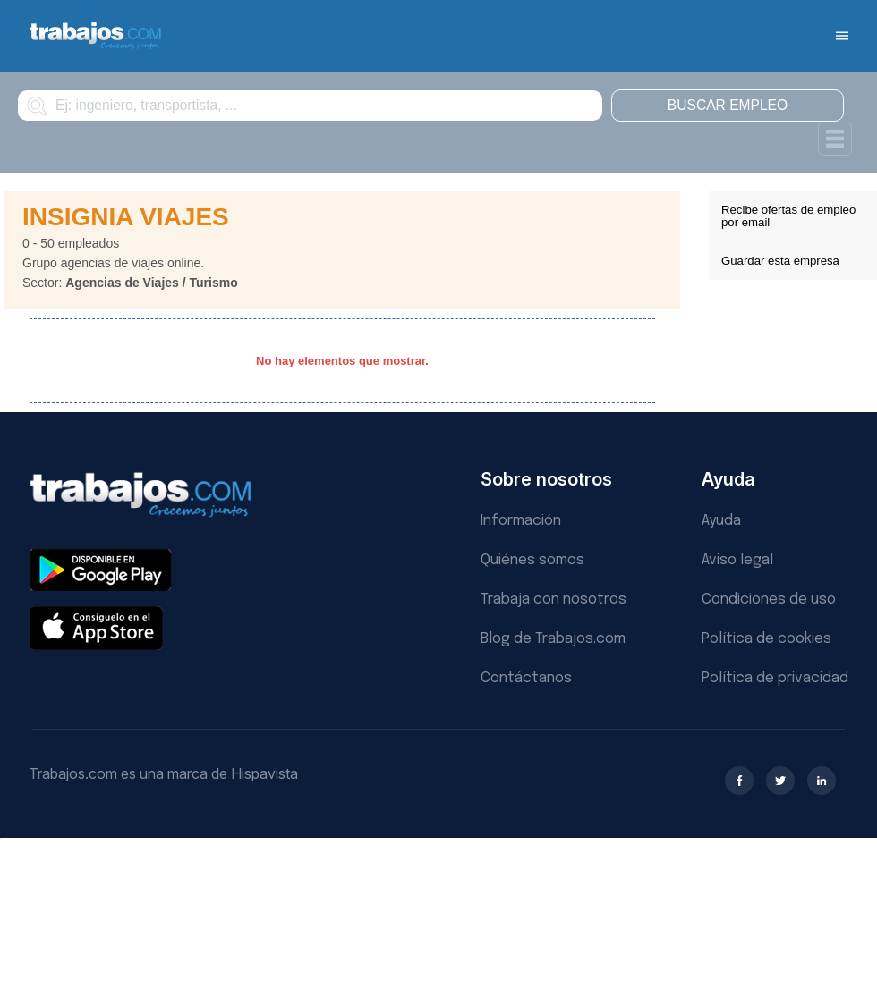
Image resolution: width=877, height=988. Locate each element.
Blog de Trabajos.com (553, 638)
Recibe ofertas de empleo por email (788, 216)
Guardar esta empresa (780, 260)
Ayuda (721, 520)
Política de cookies (766, 638)
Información (521, 520)
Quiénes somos (532, 560)
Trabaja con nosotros (553, 599)
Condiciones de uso (769, 599)
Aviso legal (737, 560)
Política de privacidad (775, 678)
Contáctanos (526, 678)
